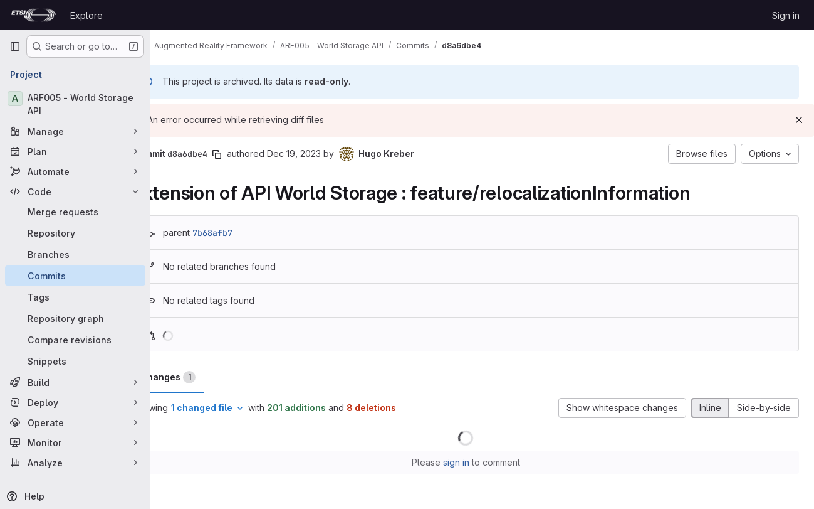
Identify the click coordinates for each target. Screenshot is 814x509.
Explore (86, 15)
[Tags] (75, 297)
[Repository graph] (75, 318)
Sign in (786, 15)
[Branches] (75, 254)
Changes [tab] (201, 377)
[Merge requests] (75, 211)
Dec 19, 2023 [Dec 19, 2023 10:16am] (327, 153)
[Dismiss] (798, 119)
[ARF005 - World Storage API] (75, 104)
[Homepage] (33, 15)
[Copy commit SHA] (250, 154)
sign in (472, 462)
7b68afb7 (246, 232)
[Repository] (75, 233)
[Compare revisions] (75, 340)
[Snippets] (75, 361)
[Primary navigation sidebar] (15, 46)
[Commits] (75, 275)
